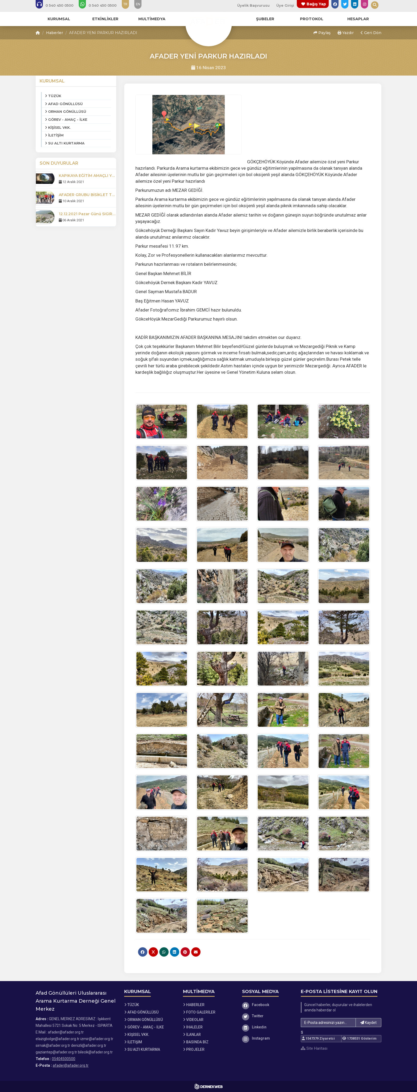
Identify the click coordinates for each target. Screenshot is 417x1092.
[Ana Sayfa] (208, 22)
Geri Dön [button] (371, 32)
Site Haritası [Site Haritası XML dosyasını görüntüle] (314, 1048)
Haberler (54, 32)
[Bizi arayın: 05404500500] (58, 5)
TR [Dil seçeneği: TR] (125, 4)
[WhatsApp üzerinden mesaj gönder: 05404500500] (101, 5)
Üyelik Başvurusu (253, 5)
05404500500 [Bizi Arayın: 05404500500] (63, 1059)
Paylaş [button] (322, 32)
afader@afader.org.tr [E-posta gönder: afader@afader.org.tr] (71, 1065)
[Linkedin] (267, 1027)
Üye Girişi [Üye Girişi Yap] (285, 5)
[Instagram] (267, 1038)
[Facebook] (267, 1004)
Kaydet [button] (368, 1022)
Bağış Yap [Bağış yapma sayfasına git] (316, 4)
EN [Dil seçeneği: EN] (138, 4)
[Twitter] (267, 1016)
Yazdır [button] (345, 32)
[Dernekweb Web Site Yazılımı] (208, 1086)
